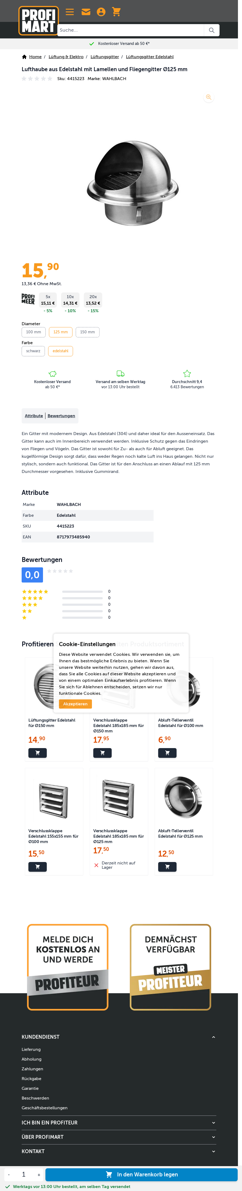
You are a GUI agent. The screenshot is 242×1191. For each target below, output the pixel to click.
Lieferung (31, 1049)
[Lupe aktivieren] (208, 97)
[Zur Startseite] (38, 18)
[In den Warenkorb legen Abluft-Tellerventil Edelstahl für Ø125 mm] (167, 867)
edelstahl (60, 351)
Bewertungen (61, 415)
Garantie (30, 1088)
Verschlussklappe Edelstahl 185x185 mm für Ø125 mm (118, 836)
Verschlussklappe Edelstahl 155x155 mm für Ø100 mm (53, 836)
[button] (38, 78)
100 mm (33, 332)
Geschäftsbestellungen (45, 1108)
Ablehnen (93, 687)
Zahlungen (32, 1069)
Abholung (31, 1059)
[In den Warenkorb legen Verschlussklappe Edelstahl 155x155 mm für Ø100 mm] (37, 867)
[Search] (212, 30)
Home (32, 57)
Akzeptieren (75, 704)
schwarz (33, 351)
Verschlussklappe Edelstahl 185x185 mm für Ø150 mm (118, 725)
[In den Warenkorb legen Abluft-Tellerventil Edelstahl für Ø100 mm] (167, 753)
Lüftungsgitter (105, 56)
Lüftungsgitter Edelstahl (150, 56)
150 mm (87, 332)
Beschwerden (35, 1098)
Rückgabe (31, 1078)
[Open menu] (69, 11)
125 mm (61, 332)
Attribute (34, 415)
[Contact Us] (86, 11)
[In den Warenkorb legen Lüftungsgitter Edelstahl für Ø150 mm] (37, 753)
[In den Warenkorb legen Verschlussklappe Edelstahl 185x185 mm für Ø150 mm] (102, 753)
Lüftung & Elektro (66, 56)
